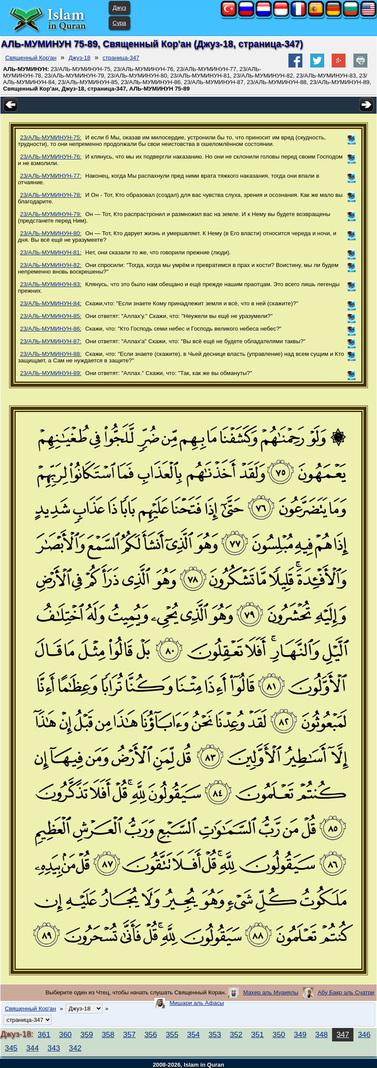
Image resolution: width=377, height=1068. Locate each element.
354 (193, 1034)
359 (86, 1034)
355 (172, 1034)
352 (236, 1034)
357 (129, 1034)
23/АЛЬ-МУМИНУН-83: (51, 284)
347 (342, 1034)
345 (11, 1048)
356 (150, 1034)
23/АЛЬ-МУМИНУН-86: (51, 328)
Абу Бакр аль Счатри (346, 992)
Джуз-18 (79, 57)
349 (300, 1034)
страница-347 (121, 57)
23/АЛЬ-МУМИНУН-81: (51, 252)
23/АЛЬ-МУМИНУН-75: (51, 137)
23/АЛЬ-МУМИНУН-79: (51, 214)
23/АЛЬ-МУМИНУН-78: (51, 195)
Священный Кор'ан (30, 57)
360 (65, 1034)
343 (54, 1048)
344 (32, 1048)
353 (215, 1034)
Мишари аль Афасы (196, 1003)
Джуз (119, 7)
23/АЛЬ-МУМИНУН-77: (51, 175)
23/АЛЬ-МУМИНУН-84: (51, 303)
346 (364, 1034)
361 (44, 1034)
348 (321, 1034)
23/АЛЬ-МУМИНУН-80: (51, 233)
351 (257, 1034)
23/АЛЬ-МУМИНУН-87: (51, 341)
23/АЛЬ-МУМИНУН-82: (51, 265)
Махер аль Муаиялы (270, 992)
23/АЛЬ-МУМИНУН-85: (51, 316)
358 (108, 1034)
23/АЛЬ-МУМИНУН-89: (51, 373)
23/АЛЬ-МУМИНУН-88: (51, 354)
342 (75, 1048)
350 (279, 1034)
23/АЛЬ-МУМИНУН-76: (51, 156)
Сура (119, 23)
